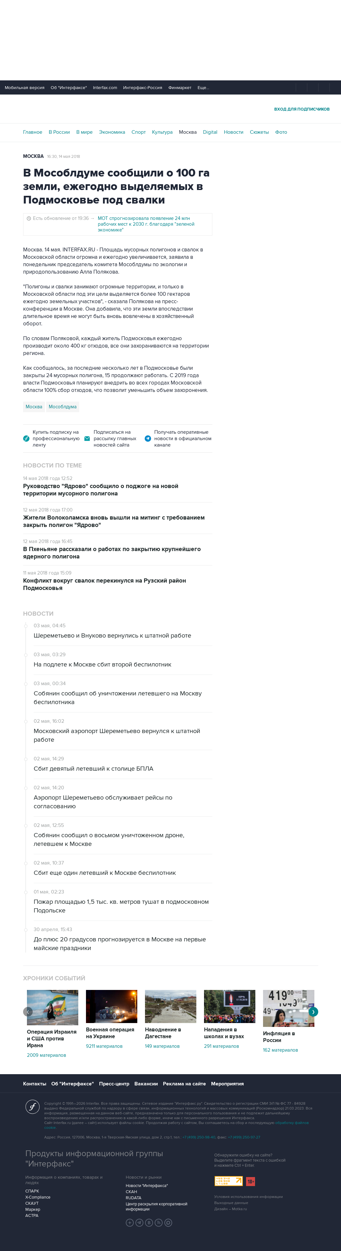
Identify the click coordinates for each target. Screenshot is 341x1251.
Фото (281, 132)
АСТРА (31, 1215)
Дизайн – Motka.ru (230, 1209)
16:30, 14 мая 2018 (63, 156)
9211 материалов (104, 1046)
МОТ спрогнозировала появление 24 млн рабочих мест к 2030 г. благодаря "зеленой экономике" (146, 224)
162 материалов (280, 1050)
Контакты (34, 1084)
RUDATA (133, 1198)
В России (59, 132)
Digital (210, 132)
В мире (84, 132)
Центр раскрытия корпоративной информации (156, 1206)
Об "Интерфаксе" (69, 87)
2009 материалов (46, 1055)
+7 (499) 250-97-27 (244, 1137)
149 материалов (162, 1046)
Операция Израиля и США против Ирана (52, 1039)
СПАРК (32, 1191)
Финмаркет (180, 87)
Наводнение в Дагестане (163, 1033)
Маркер (32, 1209)
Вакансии (146, 1084)
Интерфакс (171, 108)
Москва (188, 132)
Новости (233, 132)
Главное (32, 132)
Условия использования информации (248, 1196)
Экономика (112, 132)
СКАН (131, 1191)
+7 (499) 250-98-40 (199, 1137)
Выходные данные (231, 1203)
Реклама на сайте (184, 1084)
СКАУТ (31, 1203)
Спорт (139, 132)
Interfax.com (105, 87)
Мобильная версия (25, 87)
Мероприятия (227, 1084)
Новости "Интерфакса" (147, 1185)
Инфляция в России (279, 1037)
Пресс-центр (114, 1084)
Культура (162, 132)
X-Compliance (37, 1197)
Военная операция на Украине (110, 1033)
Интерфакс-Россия (142, 87)
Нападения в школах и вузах (224, 1033)
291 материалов (221, 1046)
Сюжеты (259, 132)
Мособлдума (63, 407)
